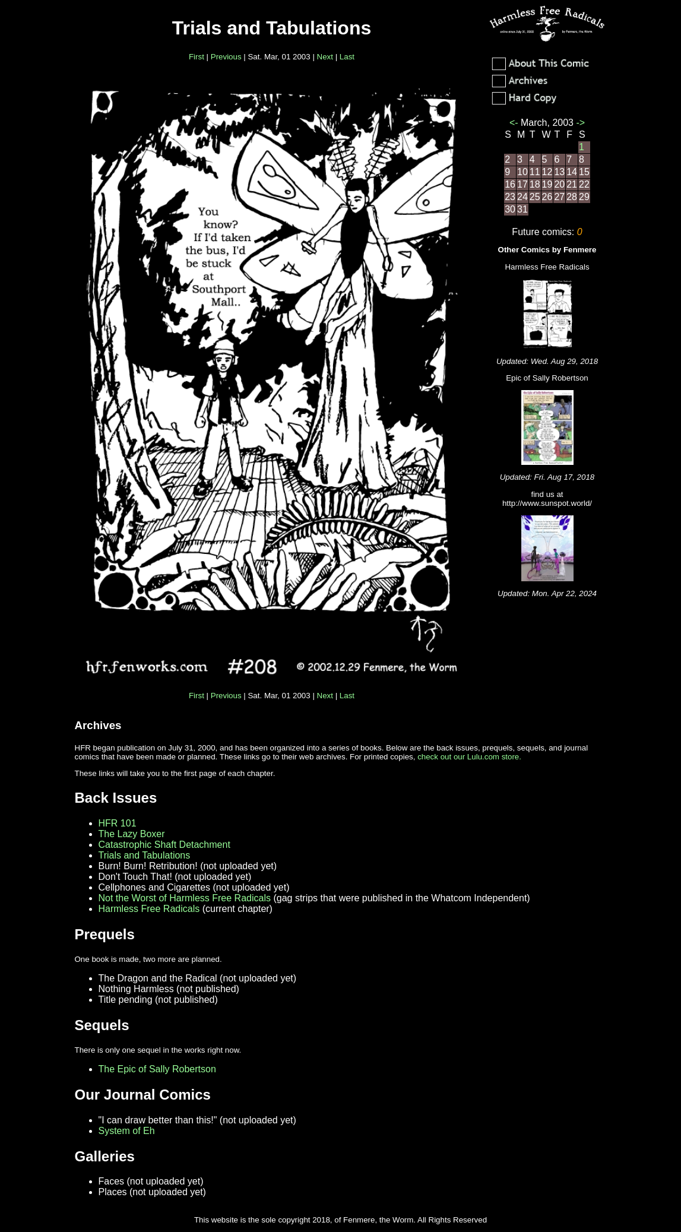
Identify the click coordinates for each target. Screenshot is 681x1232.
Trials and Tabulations (145, 855)
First (196, 56)
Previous (226, 56)
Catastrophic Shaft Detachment (164, 845)
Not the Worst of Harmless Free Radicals (185, 898)
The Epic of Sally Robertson (157, 1069)
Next (325, 56)
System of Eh (127, 1131)
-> (579, 123)
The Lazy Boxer (132, 834)
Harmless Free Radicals (149, 909)
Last (347, 56)
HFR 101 (118, 823)
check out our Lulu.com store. (469, 756)
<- (515, 123)
